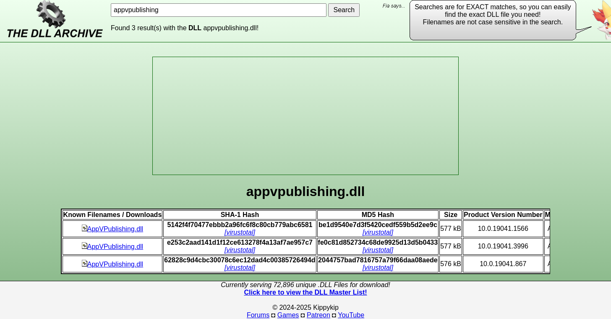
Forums (258, 315)
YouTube (351, 315)
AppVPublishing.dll (112, 229)
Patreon (318, 315)
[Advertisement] (305, 116)
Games (288, 315)
